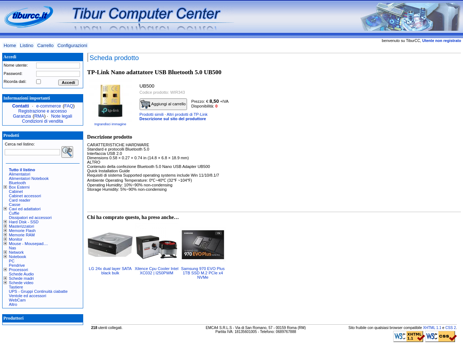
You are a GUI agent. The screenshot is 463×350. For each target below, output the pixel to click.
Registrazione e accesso (42, 111)
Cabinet (16, 191)
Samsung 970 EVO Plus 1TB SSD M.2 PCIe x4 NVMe (203, 272)
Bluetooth (17, 183)
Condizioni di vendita (42, 121)
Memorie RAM (22, 235)
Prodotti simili (152, 114)
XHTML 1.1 (432, 328)
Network (16, 252)
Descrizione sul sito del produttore (173, 119)
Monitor (15, 239)
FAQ (68, 106)
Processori (18, 269)
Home (10, 45)
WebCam (17, 300)
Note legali (61, 116)
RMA (39, 116)
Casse (15, 204)
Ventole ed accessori (27, 296)
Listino (26, 45)
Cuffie (14, 213)
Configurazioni (72, 45)
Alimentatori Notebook (29, 178)
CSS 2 (450, 328)
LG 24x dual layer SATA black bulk (110, 270)
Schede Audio (21, 274)
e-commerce (48, 106)
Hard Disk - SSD (24, 222)
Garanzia (22, 116)
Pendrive (17, 265)
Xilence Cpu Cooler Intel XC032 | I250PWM (156, 270)
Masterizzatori (21, 226)
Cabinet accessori (25, 196)
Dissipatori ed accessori (30, 217)
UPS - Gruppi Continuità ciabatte (38, 291)
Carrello (45, 45)
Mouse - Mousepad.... (28, 243)
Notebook (17, 256)
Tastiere (16, 287)
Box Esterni (19, 187)
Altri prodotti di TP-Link (187, 114)
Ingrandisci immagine (110, 124)
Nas (12, 248)
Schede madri (21, 278)
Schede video (21, 283)
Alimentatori (19, 174)
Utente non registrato (441, 40)
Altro (13, 304)
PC (12, 261)
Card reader (20, 200)
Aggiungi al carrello (163, 104)
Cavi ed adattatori (25, 209)
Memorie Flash (22, 230)
